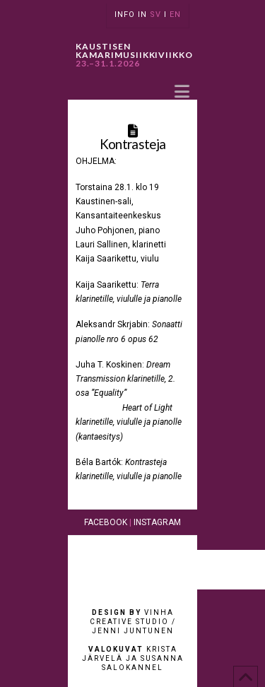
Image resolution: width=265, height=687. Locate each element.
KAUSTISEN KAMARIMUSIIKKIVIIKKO (134, 55)
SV (155, 14)
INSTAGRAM (157, 522)
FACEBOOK (105, 522)
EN (175, 14)
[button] (182, 91)
